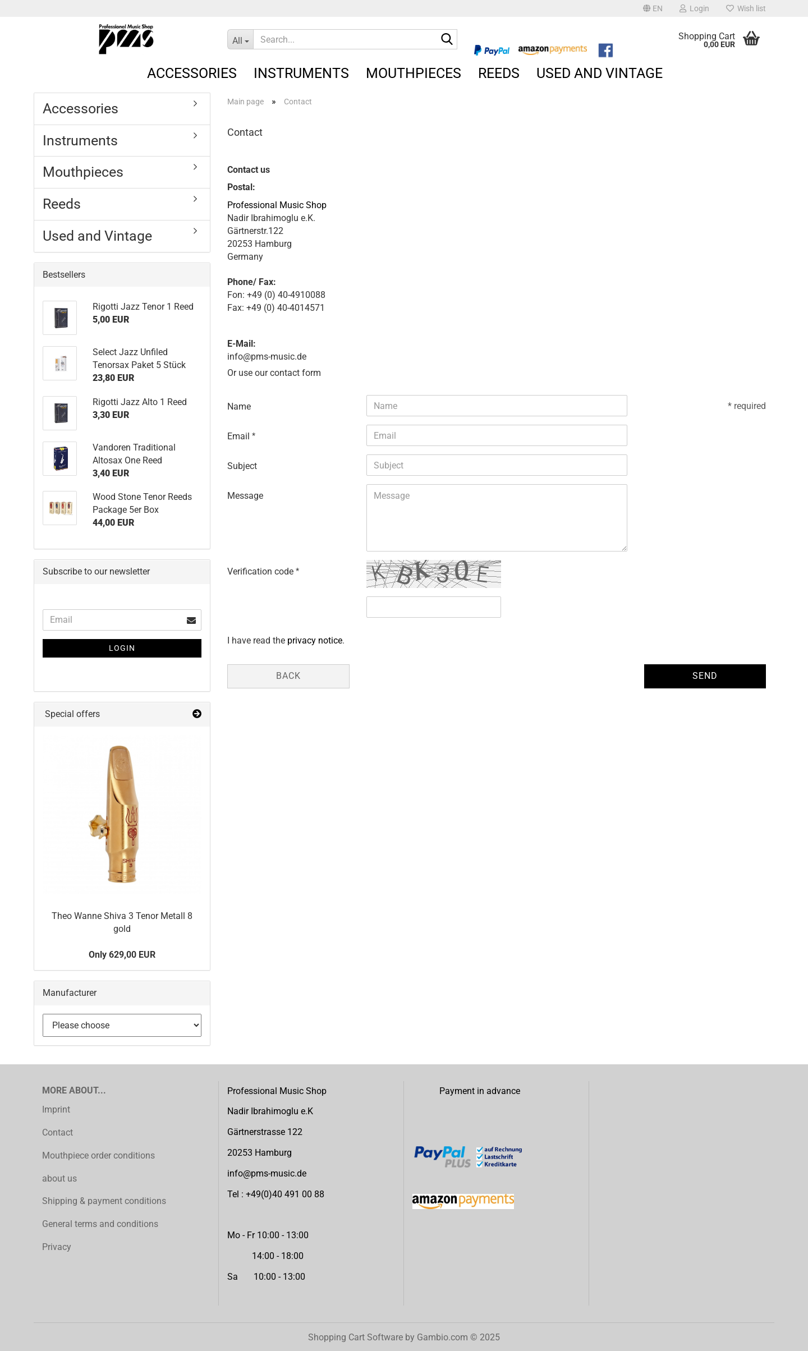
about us (59, 1178)
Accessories (192, 73)
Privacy (56, 1247)
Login (122, 648)
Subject (242, 466)
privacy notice (314, 640)
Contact (57, 1132)
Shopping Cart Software (355, 1337)
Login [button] (694, 8)
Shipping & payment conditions (104, 1201)
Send (705, 675)
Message (245, 495)
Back (288, 675)
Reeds (499, 73)
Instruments (301, 73)
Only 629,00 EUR (122, 954)
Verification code (261, 571)
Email (239, 436)
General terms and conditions (100, 1224)
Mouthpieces (413, 73)
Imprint (56, 1109)
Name (239, 406)
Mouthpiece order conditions (98, 1155)
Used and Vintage (599, 73)
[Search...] (240, 39)
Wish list (746, 8)
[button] (653, 8)
